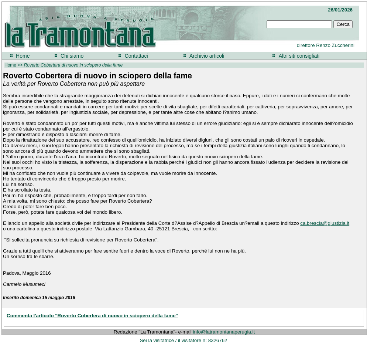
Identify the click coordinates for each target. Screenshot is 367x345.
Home (23, 56)
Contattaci (136, 56)
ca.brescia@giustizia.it (324, 223)
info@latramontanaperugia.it (224, 332)
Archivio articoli (206, 56)
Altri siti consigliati (299, 56)
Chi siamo (72, 56)
